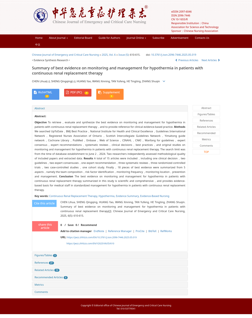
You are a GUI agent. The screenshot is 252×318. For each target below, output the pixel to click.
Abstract (40, 108)
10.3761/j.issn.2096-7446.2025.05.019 (173, 54)
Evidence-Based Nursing (154, 196)
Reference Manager (120, 231)
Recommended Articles (51, 277)
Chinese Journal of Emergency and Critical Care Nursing (65, 54)
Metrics (39, 284)
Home (39, 38)
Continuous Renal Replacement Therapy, (74, 196)
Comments (41, 292)
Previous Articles (187, 60)
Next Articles (211, 60)
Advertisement (180, 38)
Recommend (89, 225)
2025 (105, 54)
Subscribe (158, 38)
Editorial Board (83, 38)
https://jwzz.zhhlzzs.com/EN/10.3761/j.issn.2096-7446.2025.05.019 (102, 237)
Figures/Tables (46, 255)
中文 (37, 44)
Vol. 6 (112, 54)
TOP (206, 152)
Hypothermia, (107, 196)
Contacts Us (202, 38)
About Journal (58, 38)
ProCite (140, 231)
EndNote (99, 231)
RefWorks (166, 231)
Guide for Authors (109, 38)
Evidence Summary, (128, 196)
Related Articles (47, 270)
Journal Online (136, 38)
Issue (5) (124, 54)
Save (71, 225)
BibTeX (152, 231)
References (44, 262)
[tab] (110, 108)
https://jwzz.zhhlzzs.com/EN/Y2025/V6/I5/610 (90, 243)
